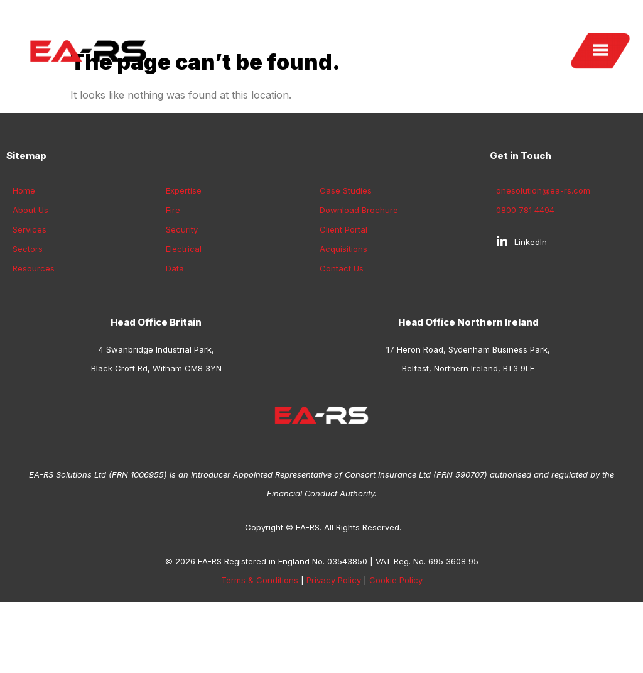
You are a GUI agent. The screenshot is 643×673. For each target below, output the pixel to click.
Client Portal (343, 288)
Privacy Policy (333, 638)
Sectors (28, 307)
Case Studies (346, 249)
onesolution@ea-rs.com (543, 249)
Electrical (184, 307)
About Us (30, 268)
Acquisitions (343, 307)
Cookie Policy (396, 638)
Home (24, 249)
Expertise (184, 249)
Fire (173, 268)
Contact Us (342, 327)
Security (182, 288)
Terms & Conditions (259, 638)
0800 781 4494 (525, 268)
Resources (34, 327)
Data (175, 327)
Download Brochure (359, 268)
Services (29, 288)
